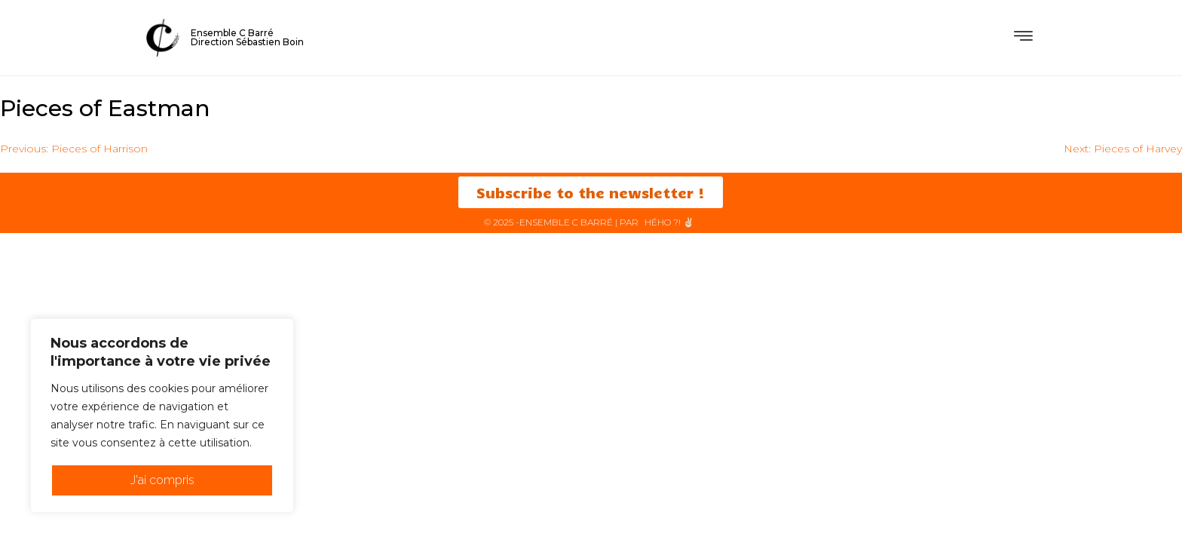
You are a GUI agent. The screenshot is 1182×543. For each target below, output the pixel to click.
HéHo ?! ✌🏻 (669, 222)
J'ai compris (162, 480)
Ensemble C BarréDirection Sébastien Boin (247, 37)
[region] (162, 415)
